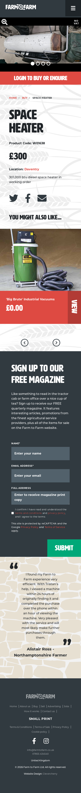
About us (25, 706)
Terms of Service (55, 527)
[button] (32, 63)
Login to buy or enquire (40, 78)
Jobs (66, 706)
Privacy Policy (29, 527)
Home (13, 97)
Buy (24, 97)
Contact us (48, 711)
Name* (15, 443)
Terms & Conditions (21, 727)
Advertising (54, 706)
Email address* (22, 465)
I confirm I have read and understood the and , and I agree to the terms (41, 513)
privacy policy (56, 513)
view (74, 306)
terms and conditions (28, 513)
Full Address (21, 488)
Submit (63, 548)
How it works (31, 711)
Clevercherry (50, 773)
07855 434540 (40, 752)
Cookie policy (39, 731)
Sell (43, 706)
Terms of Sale (42, 727)
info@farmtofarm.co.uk (40, 749)
